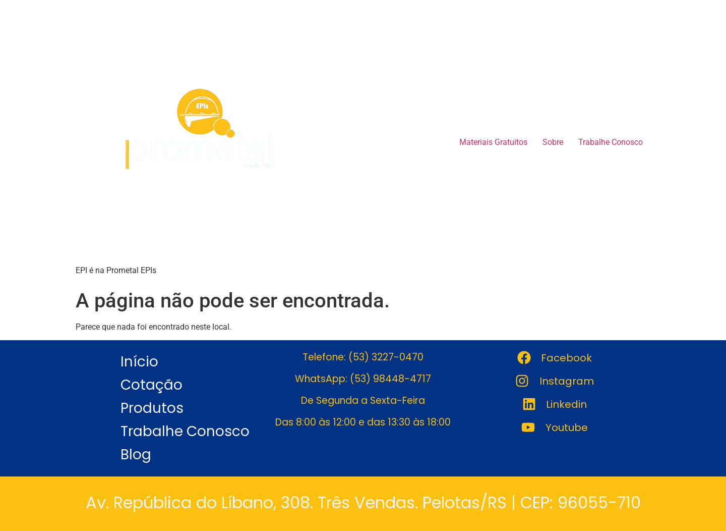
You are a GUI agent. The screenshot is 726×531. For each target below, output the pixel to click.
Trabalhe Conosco (610, 142)
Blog (135, 454)
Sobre (552, 142)
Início (139, 361)
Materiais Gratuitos (493, 142)
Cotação (151, 385)
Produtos (152, 408)
